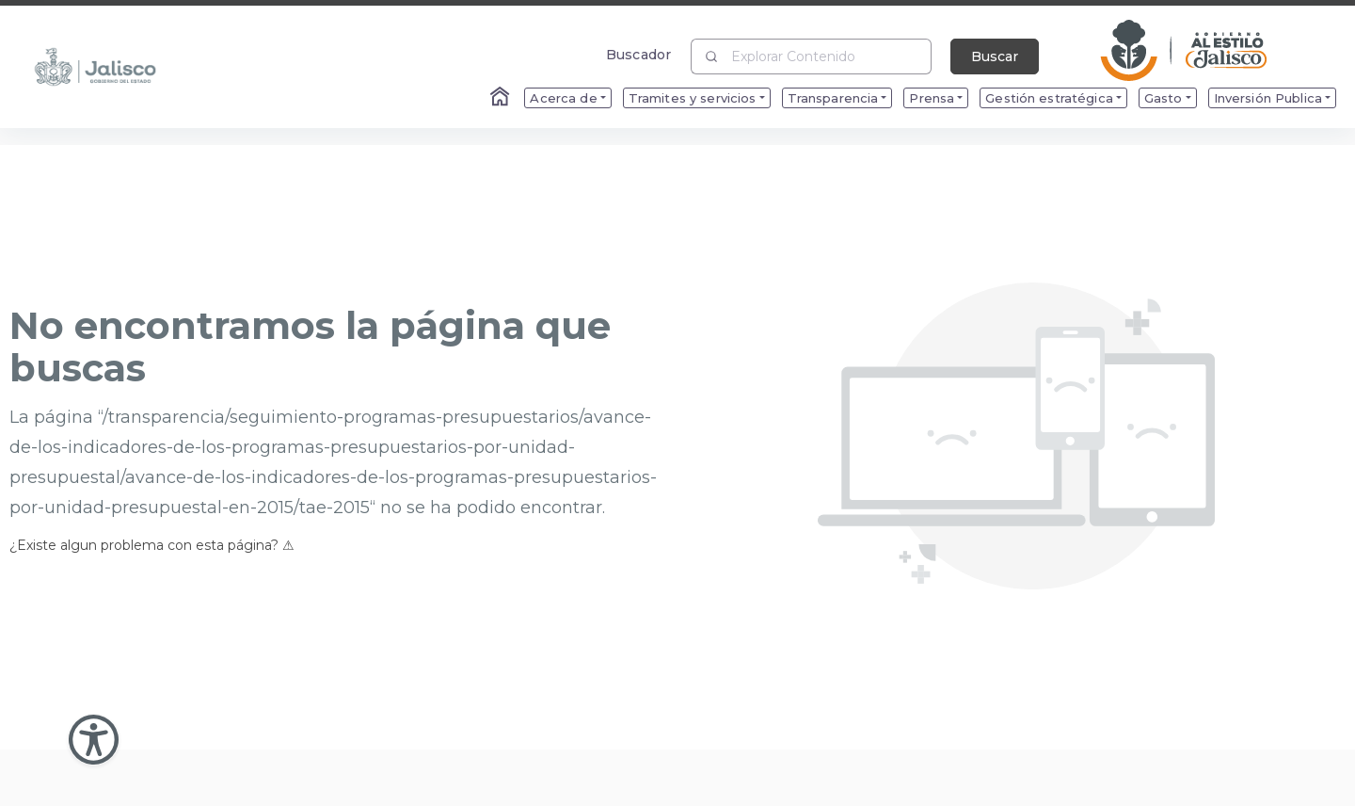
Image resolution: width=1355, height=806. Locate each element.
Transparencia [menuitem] (833, 97)
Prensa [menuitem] (931, 97)
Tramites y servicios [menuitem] (693, 97)
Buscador (638, 54)
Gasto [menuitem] (1163, 97)
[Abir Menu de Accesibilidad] (94, 740)
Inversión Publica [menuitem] (1268, 97)
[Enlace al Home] (501, 98)
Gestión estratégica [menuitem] (1049, 97)
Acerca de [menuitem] (563, 97)
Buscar (994, 56)
